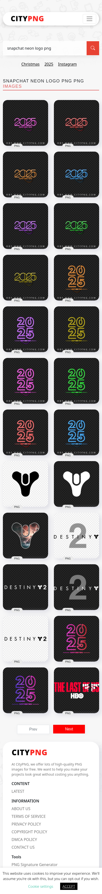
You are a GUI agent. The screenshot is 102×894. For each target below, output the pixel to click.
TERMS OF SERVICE (29, 816)
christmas (30, 64)
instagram (67, 64)
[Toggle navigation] (89, 19)
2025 (49, 64)
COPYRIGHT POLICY (29, 831)
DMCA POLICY (24, 839)
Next (69, 729)
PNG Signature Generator (34, 864)
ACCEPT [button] (69, 886)
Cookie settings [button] (40, 886)
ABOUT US (21, 808)
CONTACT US (23, 847)
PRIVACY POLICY (26, 824)
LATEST (18, 791)
